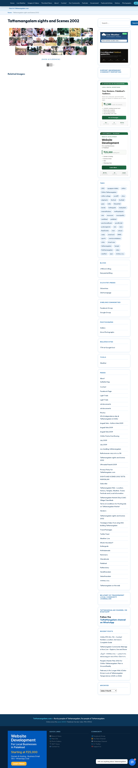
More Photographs (107, 333)
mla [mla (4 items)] (102, 216)
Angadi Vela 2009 (106, 428)
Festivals (85, 3)
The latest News (46, 3)
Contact (63, 3)
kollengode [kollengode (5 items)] (112, 208)
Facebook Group (106, 309)
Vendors (103, 512)
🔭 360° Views (54, 744)
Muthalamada (105, 551)
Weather (103, 364)
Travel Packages (106, 531)
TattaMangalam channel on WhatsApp (113, 622)
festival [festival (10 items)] (113, 201)
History (117, 3)
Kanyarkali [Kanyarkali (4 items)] (117, 205)
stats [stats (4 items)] (103, 243)
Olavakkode (104, 560)
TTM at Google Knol (107, 348)
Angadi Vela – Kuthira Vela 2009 (111, 424)
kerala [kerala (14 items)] (103, 208)
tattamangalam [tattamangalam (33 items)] (106, 247)
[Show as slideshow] (51, 59)
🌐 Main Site (53, 739)
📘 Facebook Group (98, 736)
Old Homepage (105, 294)
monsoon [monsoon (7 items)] (110, 216)
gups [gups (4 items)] (102, 205)
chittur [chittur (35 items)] (123, 189)
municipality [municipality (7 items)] (120, 216)
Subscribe (103, 484)
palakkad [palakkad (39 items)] (113, 220)
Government (94, 3)
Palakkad (103, 564)
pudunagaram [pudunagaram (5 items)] (105, 228)
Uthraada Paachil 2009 (108, 465)
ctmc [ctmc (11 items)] (123, 197)
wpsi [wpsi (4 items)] (111, 255)
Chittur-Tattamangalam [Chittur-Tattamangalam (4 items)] (108, 193)
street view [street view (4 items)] (111, 243)
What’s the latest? (106, 544)
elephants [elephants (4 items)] (104, 201)
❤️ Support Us (96, 746)
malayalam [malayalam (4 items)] (122, 208)
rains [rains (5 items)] (121, 228)
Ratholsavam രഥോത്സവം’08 (110, 454)
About (56, 3)
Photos (102, 414)
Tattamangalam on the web (110, 586)
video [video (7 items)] (117, 251)
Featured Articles (106, 3)
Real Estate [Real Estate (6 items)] (105, 231)
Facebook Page (106, 392)
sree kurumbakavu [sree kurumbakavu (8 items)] (115, 239)
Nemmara (103, 556)
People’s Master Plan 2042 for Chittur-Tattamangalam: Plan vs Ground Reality (111, 664)
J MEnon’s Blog (105, 270)
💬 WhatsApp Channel (99, 741)
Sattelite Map (105, 383)
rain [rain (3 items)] (115, 228)
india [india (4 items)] (109, 205)
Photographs (126, 3)
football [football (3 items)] (121, 201)
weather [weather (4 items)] (104, 255)
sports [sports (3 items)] (103, 239)
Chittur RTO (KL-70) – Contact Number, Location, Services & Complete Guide (111, 640)
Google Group (105, 313)
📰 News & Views (55, 736)
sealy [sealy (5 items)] (103, 235)
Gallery (102, 329)
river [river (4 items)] (113, 231)
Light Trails (104, 396)
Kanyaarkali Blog (106, 274)
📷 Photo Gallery (55, 741)
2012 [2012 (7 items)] (102, 189)
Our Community (74, 3)
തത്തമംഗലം (104, 581)
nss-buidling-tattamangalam (110, 450)
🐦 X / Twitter (96, 744)
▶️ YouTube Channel (98, 739)
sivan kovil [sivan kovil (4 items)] (111, 235)
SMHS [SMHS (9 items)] (119, 235)
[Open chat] (132, 762)
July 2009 (103, 441)
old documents (105, 405)
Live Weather (21, 3)
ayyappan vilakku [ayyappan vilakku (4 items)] (112, 189)
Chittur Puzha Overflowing (109, 437)
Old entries (104, 289)
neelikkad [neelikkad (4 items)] (104, 220)
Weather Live (105, 539)
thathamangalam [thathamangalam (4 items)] (107, 251)
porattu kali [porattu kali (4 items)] (118, 224)
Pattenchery (104, 568)
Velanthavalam (105, 577)
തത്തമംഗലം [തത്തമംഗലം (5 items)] (120, 255)
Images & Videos (33, 3)
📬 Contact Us (54, 746)
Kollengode (104, 547)
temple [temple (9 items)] (117, 247)
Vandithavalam (105, 573)
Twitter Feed (104, 535)
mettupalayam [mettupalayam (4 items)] (119, 212)
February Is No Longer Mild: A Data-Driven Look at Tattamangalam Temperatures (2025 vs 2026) (113, 674)
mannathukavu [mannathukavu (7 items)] (106, 212)
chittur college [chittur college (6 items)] (105, 197)
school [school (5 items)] (120, 231)
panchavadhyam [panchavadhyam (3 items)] (106, 224)
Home (12, 3)
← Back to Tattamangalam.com (18, 8)
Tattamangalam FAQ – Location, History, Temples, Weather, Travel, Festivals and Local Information (112, 491)
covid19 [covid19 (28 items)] (116, 197)
